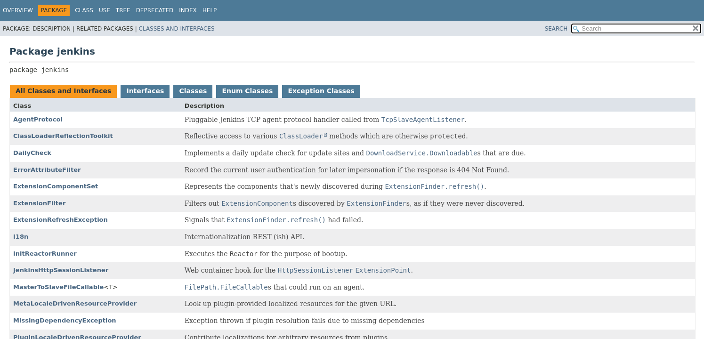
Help (209, 10)
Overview (18, 10)
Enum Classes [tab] (247, 91)
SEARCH (556, 28)
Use (104, 10)
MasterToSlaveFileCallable (58, 287)
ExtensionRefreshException (60, 219)
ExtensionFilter (39, 203)
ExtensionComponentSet (55, 186)
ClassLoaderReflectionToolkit (63, 135)
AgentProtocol (38, 119)
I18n (20, 236)
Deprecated (155, 10)
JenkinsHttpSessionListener (60, 270)
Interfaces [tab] (145, 91)
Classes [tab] (193, 91)
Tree (123, 10)
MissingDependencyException (64, 320)
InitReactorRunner (45, 253)
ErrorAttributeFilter (47, 169)
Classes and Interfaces (177, 28)
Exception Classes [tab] (321, 91)
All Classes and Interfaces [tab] (63, 91)
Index (188, 10)
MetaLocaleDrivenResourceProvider (75, 303)
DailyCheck (32, 152)
